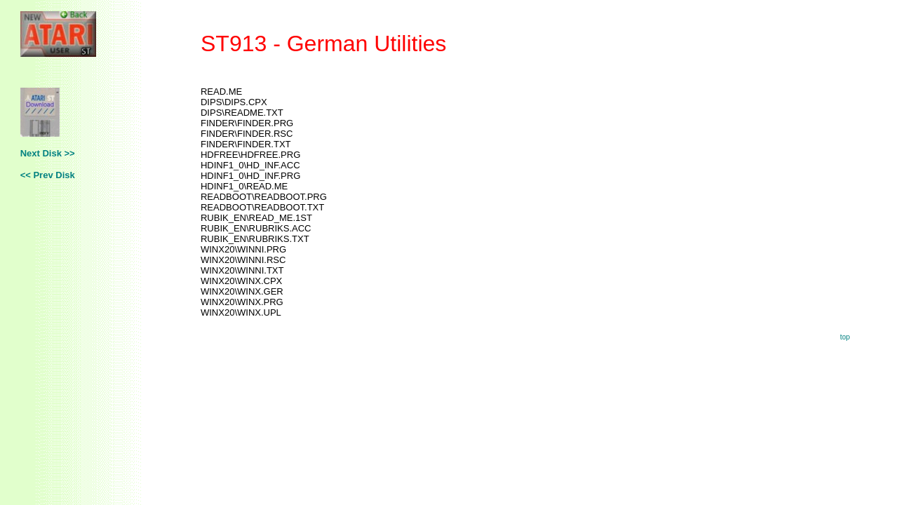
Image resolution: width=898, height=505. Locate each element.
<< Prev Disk (47, 175)
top (845, 337)
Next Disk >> (47, 153)
